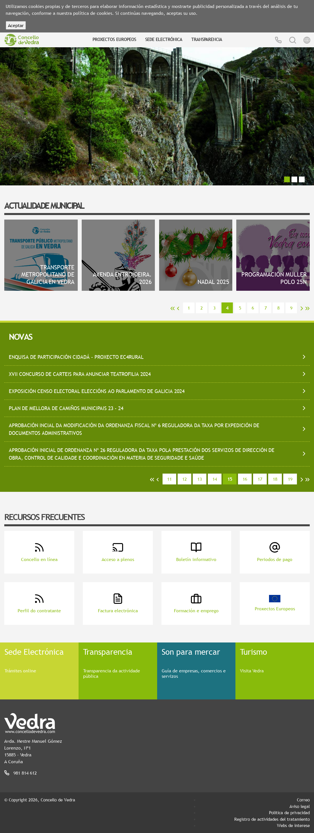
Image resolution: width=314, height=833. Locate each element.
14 (214, 479)
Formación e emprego (196, 603)
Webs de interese (293, 825)
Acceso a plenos (118, 552)
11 (169, 479)
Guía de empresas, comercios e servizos (194, 673)
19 (290, 479)
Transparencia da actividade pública (111, 673)
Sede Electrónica (163, 39)
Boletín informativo (196, 552)
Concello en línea (39, 552)
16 (245, 479)
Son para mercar (191, 651)
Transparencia (206, 39)
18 (275, 479)
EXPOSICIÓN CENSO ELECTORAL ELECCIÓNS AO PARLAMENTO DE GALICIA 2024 (96, 391)
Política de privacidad (289, 812)
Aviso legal (300, 806)
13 (199, 479)
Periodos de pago (274, 552)
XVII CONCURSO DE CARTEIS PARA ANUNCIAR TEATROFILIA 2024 (80, 374)
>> (307, 308)
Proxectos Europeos (114, 39)
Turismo (253, 651)
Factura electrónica (118, 603)
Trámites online (20, 671)
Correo (303, 800)
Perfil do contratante (39, 603)
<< (172, 308)
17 (260, 479)
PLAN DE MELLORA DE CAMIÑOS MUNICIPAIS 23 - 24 (66, 408)
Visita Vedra (252, 671)
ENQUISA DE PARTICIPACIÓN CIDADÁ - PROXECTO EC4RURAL (76, 357)
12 (184, 479)
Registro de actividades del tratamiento (272, 819)
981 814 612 (25, 773)
